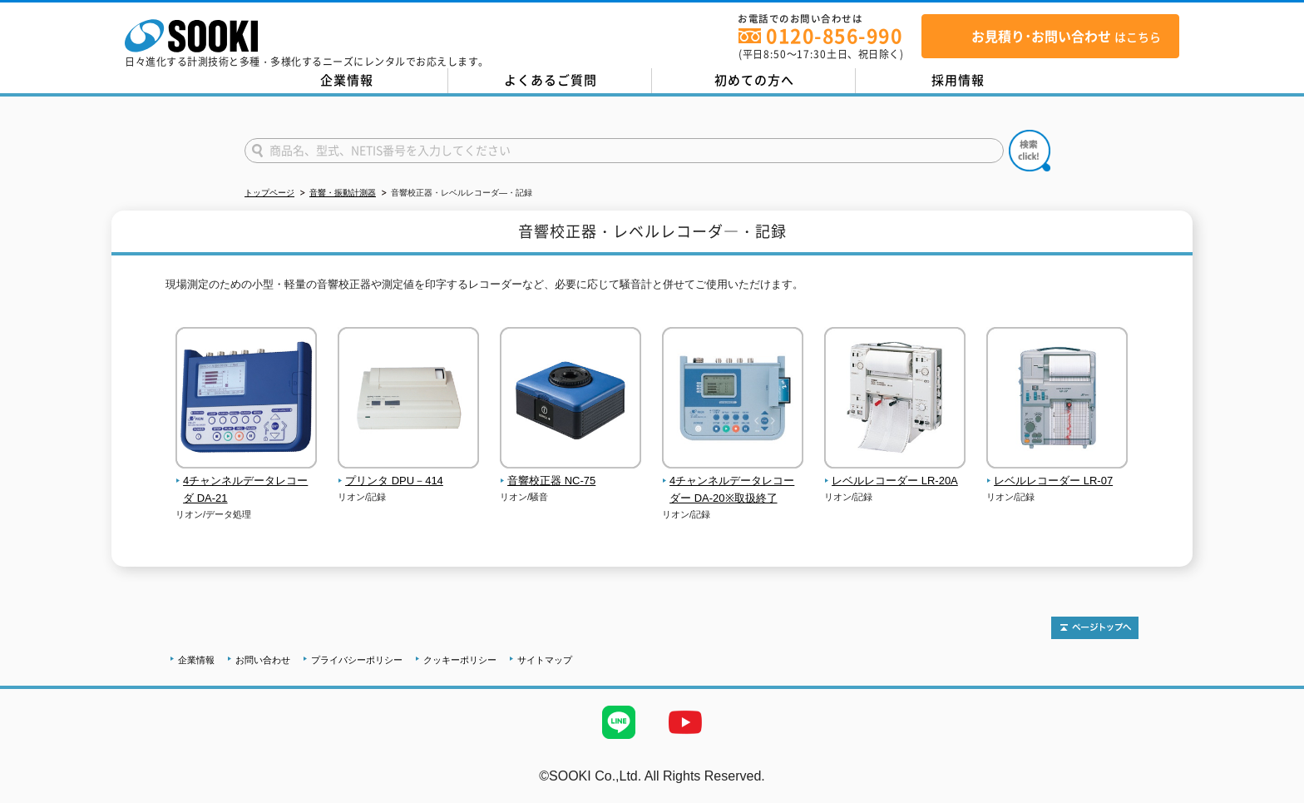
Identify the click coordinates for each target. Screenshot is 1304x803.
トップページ (269, 192)
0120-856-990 (834, 35)
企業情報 (346, 80)
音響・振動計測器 (342, 192)
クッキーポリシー (459, 660)
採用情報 (958, 80)
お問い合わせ (262, 660)
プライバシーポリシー (357, 660)
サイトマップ (544, 660)
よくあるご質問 (550, 80)
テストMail (1272, 793)
